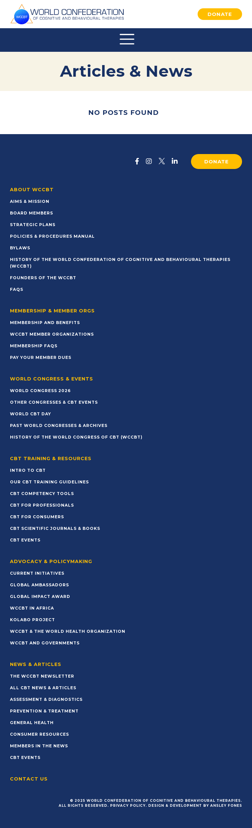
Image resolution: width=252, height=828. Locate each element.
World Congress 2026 (40, 390)
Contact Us (29, 779)
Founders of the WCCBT (43, 277)
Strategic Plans (32, 224)
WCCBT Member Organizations (52, 334)
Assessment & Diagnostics (46, 699)
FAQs (16, 289)
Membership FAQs (33, 345)
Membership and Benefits (45, 322)
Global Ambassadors (39, 584)
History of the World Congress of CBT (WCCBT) (76, 437)
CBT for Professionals (42, 505)
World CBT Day (30, 413)
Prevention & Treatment (44, 710)
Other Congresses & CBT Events (54, 402)
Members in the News (39, 745)
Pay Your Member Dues (40, 357)
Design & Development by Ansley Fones (195, 805)
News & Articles (35, 664)
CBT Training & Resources (51, 458)
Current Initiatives (37, 573)
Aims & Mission (29, 201)
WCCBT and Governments (45, 642)
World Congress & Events (51, 379)
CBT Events (25, 540)
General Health (32, 722)
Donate (220, 14)
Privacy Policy (128, 805)
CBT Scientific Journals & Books (55, 528)
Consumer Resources (39, 734)
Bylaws (20, 247)
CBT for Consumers (37, 516)
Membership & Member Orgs (52, 311)
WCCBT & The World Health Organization (67, 631)
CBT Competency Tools (42, 493)
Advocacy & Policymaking (51, 561)
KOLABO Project (32, 619)
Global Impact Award (40, 596)
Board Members (31, 212)
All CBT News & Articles (43, 687)
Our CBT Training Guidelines (49, 481)
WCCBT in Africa (32, 608)
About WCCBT (32, 190)
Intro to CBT (28, 470)
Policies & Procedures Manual (52, 236)
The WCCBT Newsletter (42, 676)
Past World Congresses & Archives (58, 425)
